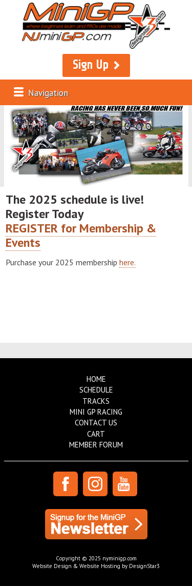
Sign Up (91, 65)
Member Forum (96, 445)
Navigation (48, 93)
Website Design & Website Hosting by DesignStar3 (96, 566)
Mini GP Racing (96, 412)
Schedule (96, 390)
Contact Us (96, 422)
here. (127, 262)
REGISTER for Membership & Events (81, 235)
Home (96, 379)
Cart (96, 434)
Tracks (96, 401)
